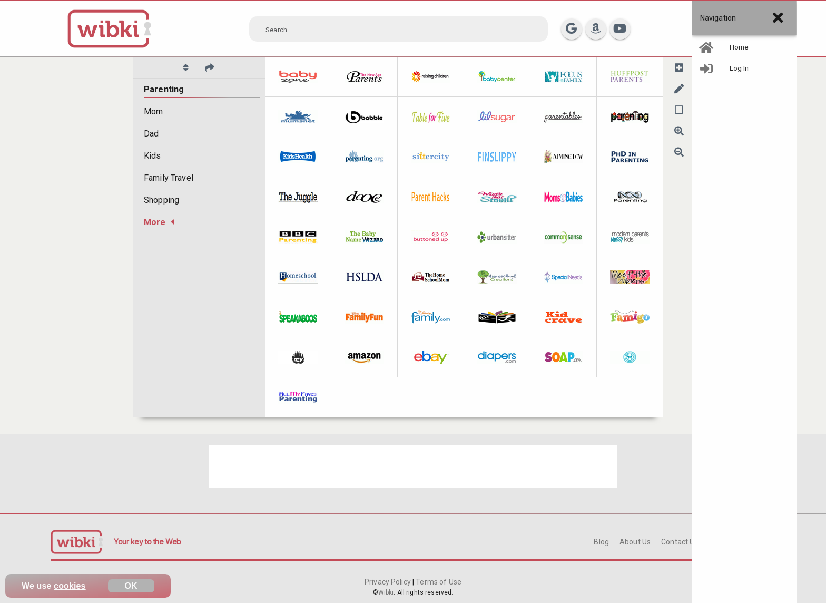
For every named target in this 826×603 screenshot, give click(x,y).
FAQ (716, 542)
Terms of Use (437, 582)
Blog (601, 542)
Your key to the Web (147, 541)
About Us (635, 542)
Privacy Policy (388, 582)
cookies (70, 585)
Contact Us (679, 542)
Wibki (386, 592)
